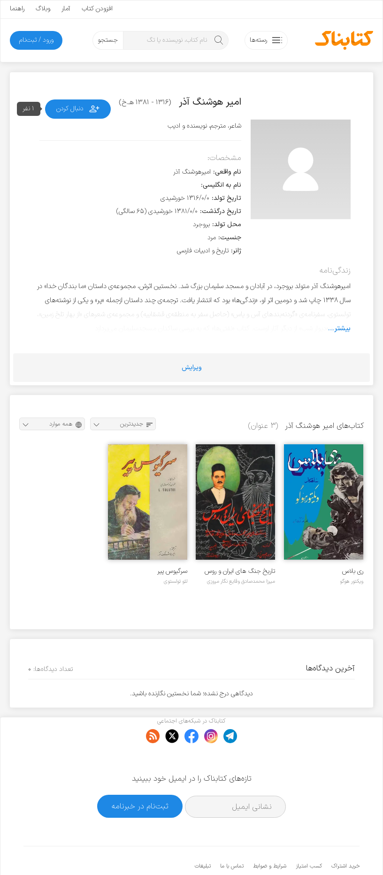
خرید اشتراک (345, 837)
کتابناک (310, 852)
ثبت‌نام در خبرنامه (140, 777)
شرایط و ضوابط (269, 837)
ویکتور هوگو (351, 581)
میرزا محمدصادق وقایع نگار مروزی (241, 581)
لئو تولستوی (175, 581)
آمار (65, 9)
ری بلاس (352, 571)
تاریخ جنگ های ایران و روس (240, 571)
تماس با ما (232, 837)
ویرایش (192, 368)
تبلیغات (203, 837)
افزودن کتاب (97, 9)
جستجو (108, 40)
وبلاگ (43, 9)
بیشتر (342, 328)
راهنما (17, 9)
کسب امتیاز (309, 837)
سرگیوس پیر (172, 571)
